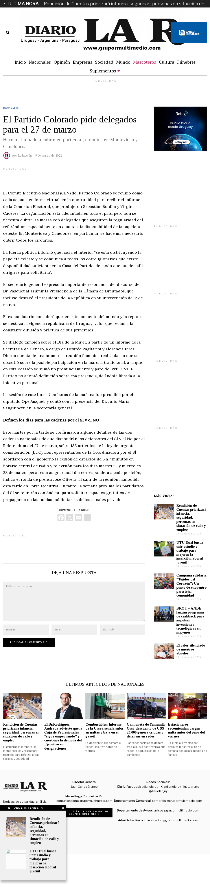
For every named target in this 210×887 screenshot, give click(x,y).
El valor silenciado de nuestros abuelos (190, 649)
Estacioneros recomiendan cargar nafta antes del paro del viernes (186, 730)
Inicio (20, 62)
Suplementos (103, 71)
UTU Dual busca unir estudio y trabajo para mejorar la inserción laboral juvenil (189, 552)
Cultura (166, 62)
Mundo (123, 62)
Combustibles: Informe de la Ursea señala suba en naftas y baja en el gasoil (104, 730)
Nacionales (40, 62)
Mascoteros (144, 62)
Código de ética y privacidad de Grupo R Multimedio (84, 812)
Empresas (82, 62)
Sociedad (104, 62)
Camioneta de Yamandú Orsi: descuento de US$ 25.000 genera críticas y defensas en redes (146, 730)
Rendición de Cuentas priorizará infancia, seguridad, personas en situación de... (125, 3)
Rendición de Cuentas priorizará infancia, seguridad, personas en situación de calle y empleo (191, 517)
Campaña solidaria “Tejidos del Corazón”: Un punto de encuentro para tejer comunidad (191, 585)
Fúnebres (186, 62)
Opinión (62, 62)
